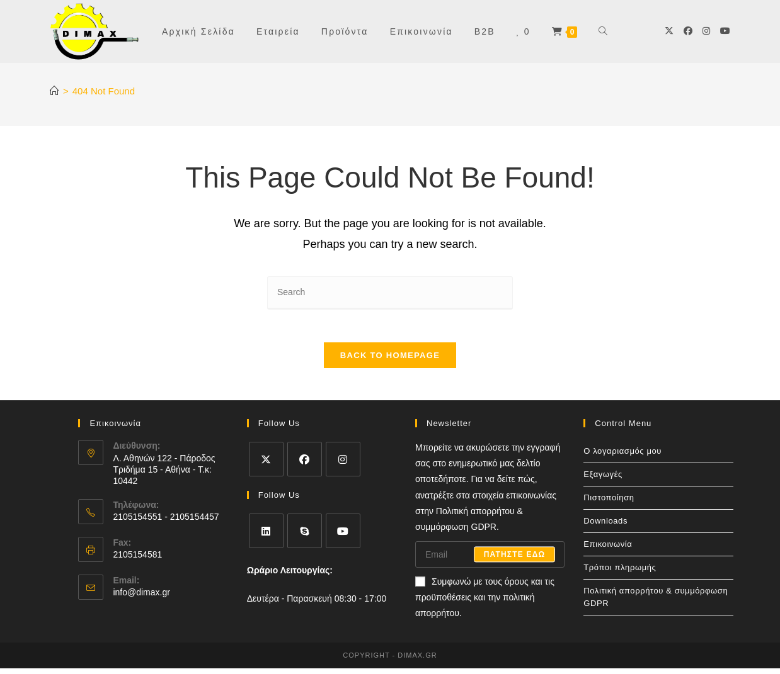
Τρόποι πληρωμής (619, 573)
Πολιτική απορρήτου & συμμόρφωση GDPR (655, 603)
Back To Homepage (390, 361)
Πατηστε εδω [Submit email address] (515, 560)
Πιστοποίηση (608, 503)
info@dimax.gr (141, 598)
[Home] (54, 91)
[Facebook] (688, 30)
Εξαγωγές (602, 480)
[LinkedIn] (266, 536)
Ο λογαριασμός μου (622, 456)
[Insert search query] (390, 293)
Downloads (605, 526)
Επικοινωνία (607, 549)
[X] (669, 30)
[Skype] (304, 536)
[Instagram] (706, 30)
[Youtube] (725, 30)
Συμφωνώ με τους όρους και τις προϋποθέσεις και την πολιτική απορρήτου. (484, 603)
